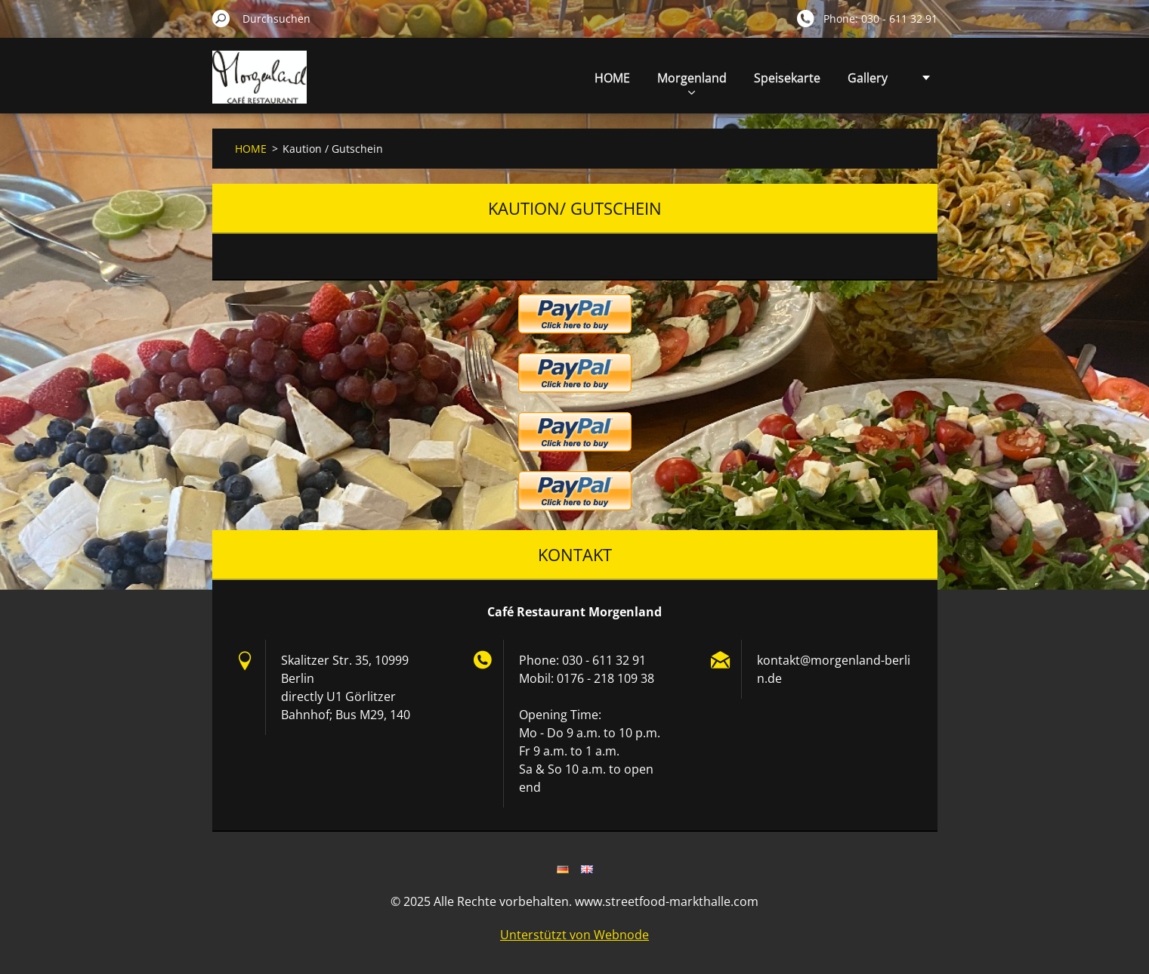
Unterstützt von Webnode (574, 934)
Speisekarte (787, 78)
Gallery (868, 78)
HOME (612, 78)
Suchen (221, 18)
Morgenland (692, 82)
